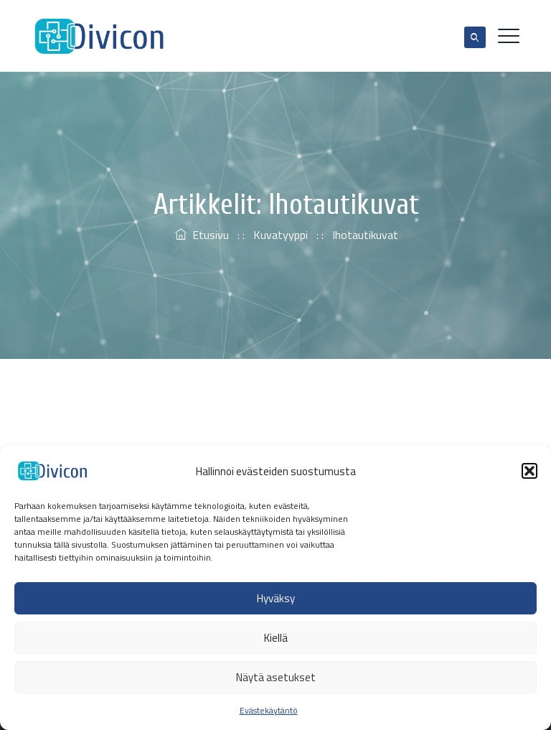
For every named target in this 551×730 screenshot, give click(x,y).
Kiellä (276, 638)
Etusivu (202, 234)
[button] (529, 471)
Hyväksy (276, 598)
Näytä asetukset (276, 677)
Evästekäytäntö (269, 710)
